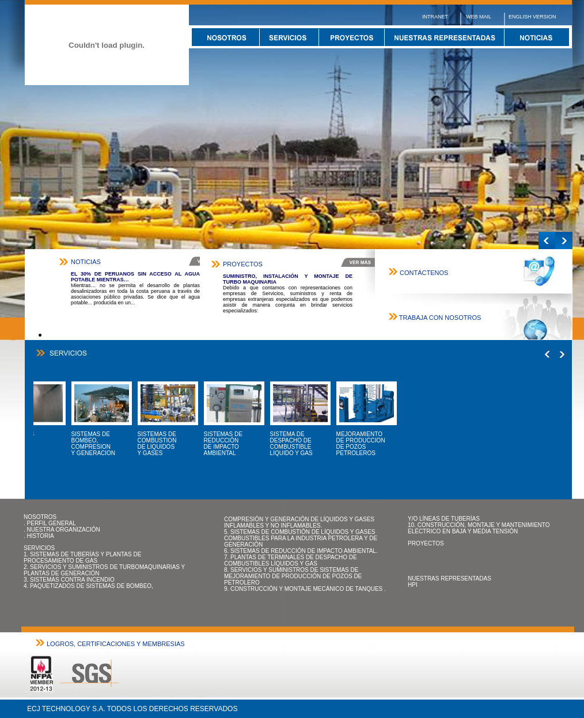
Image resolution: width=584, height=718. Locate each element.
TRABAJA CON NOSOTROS (440, 317)
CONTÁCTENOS (424, 272)
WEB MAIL (478, 17)
